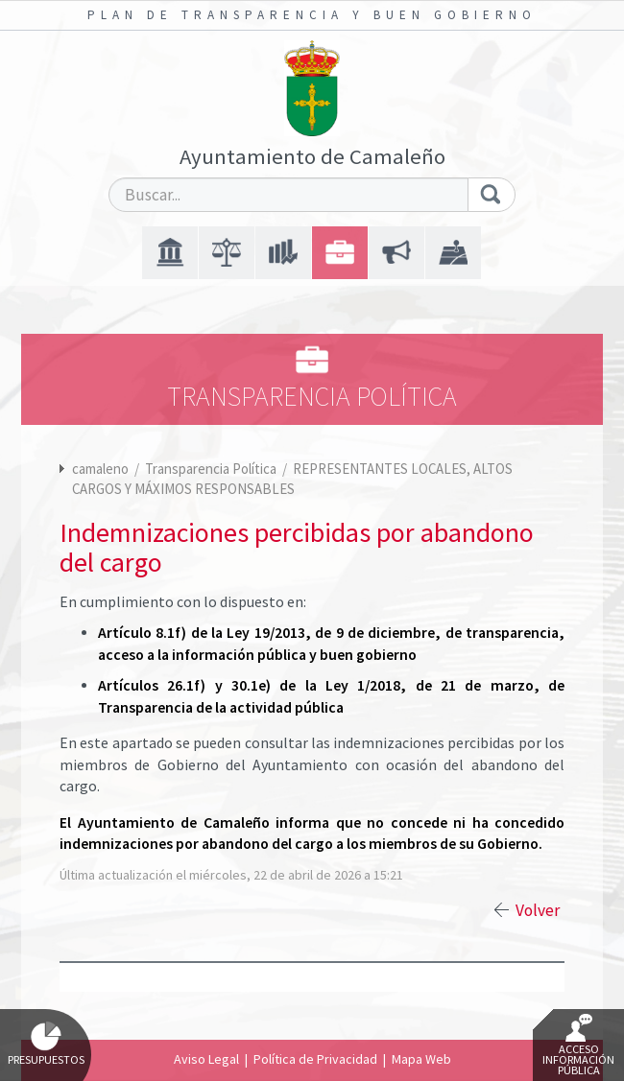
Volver (538, 910)
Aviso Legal (206, 1059)
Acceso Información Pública (578, 1045)
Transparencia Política (212, 468)
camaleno (100, 468)
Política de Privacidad (315, 1059)
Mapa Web (421, 1059)
